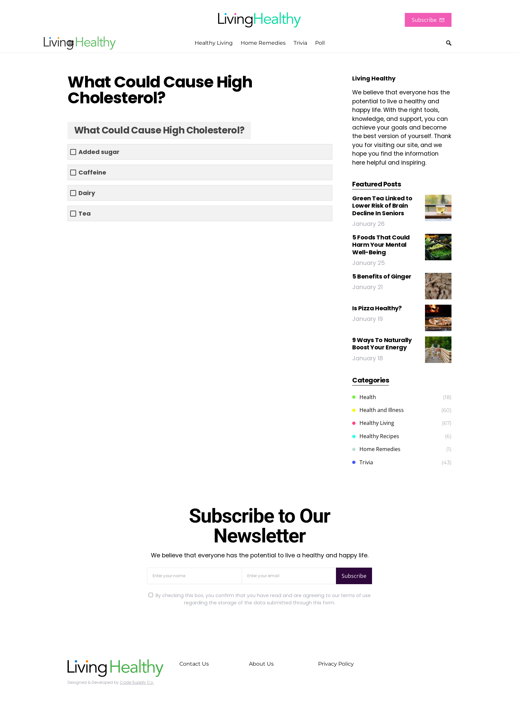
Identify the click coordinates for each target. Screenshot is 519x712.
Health (364, 397)
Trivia (362, 462)
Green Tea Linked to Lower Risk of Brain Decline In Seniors (382, 205)
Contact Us (194, 664)
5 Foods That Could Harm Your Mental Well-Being (381, 244)
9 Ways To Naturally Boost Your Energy (381, 344)
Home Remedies (376, 449)
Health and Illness (378, 410)
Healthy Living (373, 423)
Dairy (86, 193)
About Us (261, 664)
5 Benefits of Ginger (381, 276)
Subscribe (428, 20)
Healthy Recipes (375, 436)
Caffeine (92, 172)
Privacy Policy (336, 664)
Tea (84, 213)
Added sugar (98, 152)
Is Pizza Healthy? (376, 308)
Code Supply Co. (137, 682)
